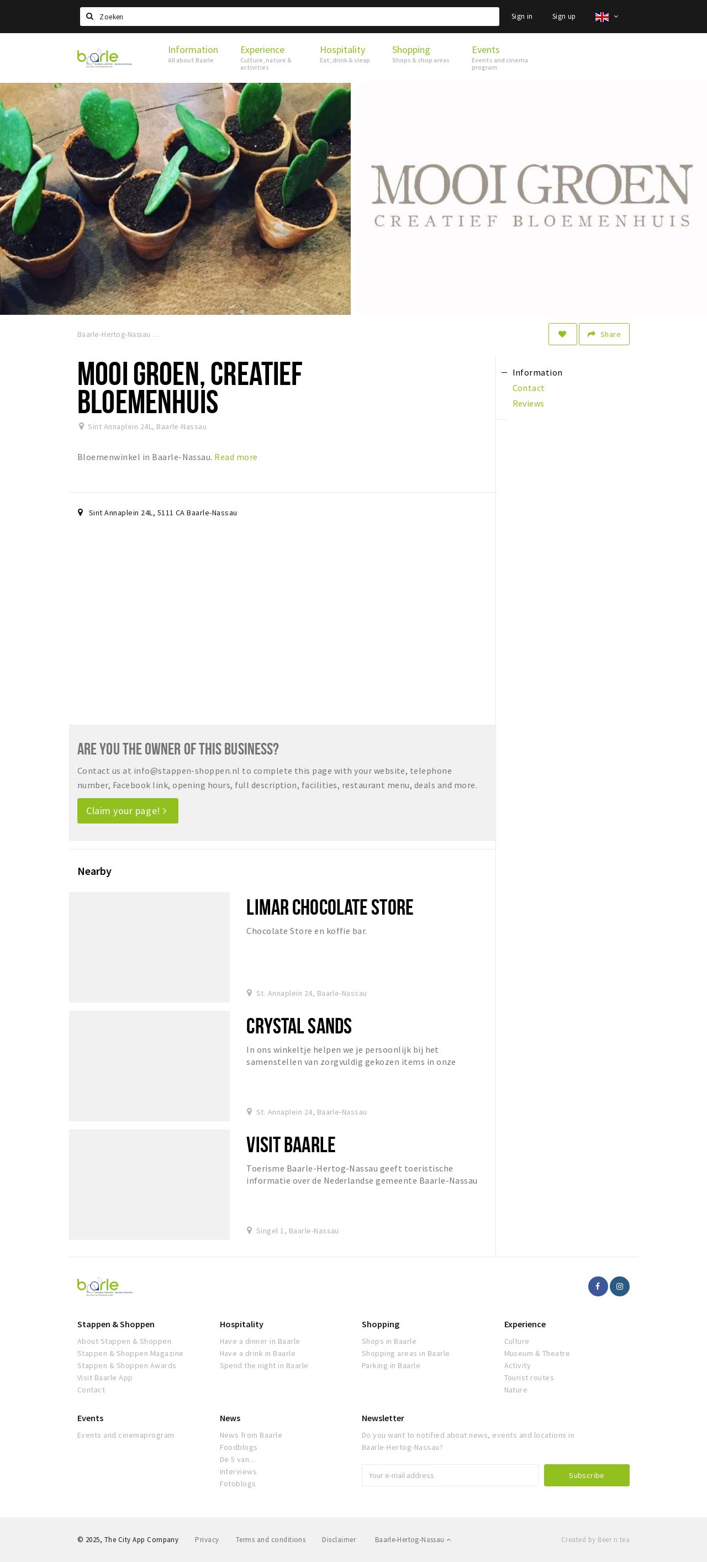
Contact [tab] (529, 387)
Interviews (238, 1471)
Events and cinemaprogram (126, 1435)
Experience (525, 1323)
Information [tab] (538, 372)
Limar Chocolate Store (330, 907)
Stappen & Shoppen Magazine (130, 1353)
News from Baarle (251, 1435)
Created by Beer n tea (595, 1539)
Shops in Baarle (389, 1341)
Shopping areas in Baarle (406, 1353)
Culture (517, 1341)
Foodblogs (239, 1447)
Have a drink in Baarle (258, 1353)
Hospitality (241, 1323)
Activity (517, 1365)
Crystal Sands (299, 1025)
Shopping (380, 1323)
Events (90, 1417)
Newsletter (383, 1417)
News (230, 1417)
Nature (516, 1390)
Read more (235, 456)
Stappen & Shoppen (116, 1323)
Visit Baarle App (105, 1377)
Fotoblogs (238, 1484)
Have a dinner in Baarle (260, 1341)
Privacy (207, 1539)
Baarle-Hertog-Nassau (413, 1539)
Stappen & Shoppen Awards (127, 1365)
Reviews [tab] (529, 403)
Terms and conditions (271, 1539)
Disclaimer (339, 1539)
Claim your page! (126, 810)
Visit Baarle (290, 1144)
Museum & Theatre (537, 1353)
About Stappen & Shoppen (124, 1341)
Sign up (564, 16)
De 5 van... (237, 1459)
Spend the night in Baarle (264, 1365)
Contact (91, 1390)
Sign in (522, 16)
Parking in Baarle (391, 1365)
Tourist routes (529, 1377)
